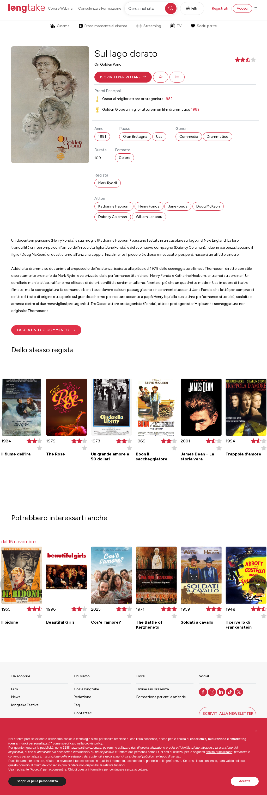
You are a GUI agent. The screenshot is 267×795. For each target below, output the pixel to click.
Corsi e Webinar (61, 8)
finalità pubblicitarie (219, 752)
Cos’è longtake (86, 689)
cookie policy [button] (93, 743)
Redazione (82, 697)
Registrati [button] (220, 8)
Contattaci (83, 713)
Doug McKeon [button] (208, 206)
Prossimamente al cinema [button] (103, 26)
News (15, 697)
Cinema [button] (60, 26)
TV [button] (176, 25)
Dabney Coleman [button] (112, 217)
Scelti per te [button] (203, 26)
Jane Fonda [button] (177, 206)
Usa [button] (159, 136)
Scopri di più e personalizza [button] (37, 781)
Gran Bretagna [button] (135, 136)
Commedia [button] (188, 136)
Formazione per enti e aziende (161, 697)
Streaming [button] (148, 26)
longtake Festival (25, 705)
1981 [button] (102, 136)
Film (14, 689)
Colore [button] (124, 157)
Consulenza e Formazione (99, 8)
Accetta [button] (244, 781)
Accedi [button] (242, 8)
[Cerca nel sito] (151, 8)
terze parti (77, 747)
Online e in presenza (152, 689)
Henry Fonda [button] (149, 206)
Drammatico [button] (217, 136)
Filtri (192, 8)
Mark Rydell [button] (107, 183)
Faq (77, 705)
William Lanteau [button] (149, 217)
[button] (123, 77)
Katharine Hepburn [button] (114, 206)
